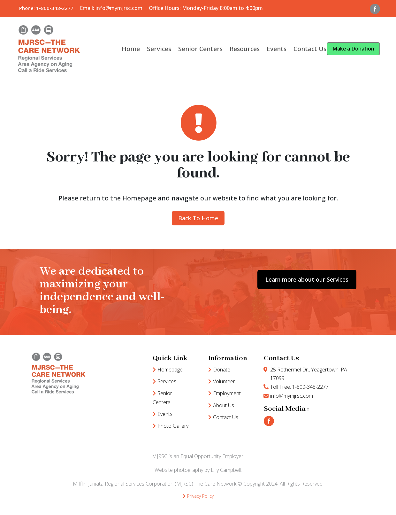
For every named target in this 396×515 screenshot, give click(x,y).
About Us (223, 405)
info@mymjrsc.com (291, 395)
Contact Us (309, 49)
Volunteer (224, 381)
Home (131, 49)
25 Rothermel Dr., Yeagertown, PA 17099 (308, 374)
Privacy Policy (200, 496)
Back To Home (198, 218)
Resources (245, 49)
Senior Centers (200, 49)
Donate (221, 369)
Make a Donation (353, 48)
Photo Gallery (172, 425)
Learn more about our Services (306, 279)
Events (276, 49)
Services (159, 49)
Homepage (170, 369)
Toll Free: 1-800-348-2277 (299, 386)
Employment (227, 393)
